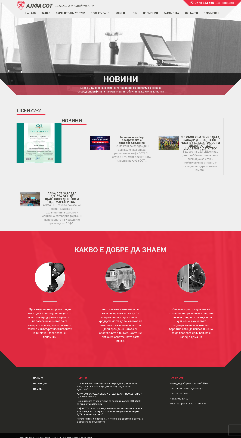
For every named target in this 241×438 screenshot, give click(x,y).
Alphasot (35, 5)
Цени (134, 13)
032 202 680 (182, 393)
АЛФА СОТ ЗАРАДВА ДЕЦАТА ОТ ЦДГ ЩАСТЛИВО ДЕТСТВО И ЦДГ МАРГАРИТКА (62, 198)
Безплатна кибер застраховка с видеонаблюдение (132, 140)
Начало (30, 13)
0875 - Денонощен (214, 3)
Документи (211, 13)
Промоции (150, 13)
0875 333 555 (182, 388)
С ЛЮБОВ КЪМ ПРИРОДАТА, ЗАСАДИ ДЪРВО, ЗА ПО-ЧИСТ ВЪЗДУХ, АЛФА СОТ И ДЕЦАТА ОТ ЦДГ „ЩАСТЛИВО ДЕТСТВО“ (200, 143)
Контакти (191, 13)
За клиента (171, 13)
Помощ (38, 389)
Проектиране (100, 13)
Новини (120, 13)
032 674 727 (183, 398)
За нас (45, 13)
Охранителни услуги (70, 13)
